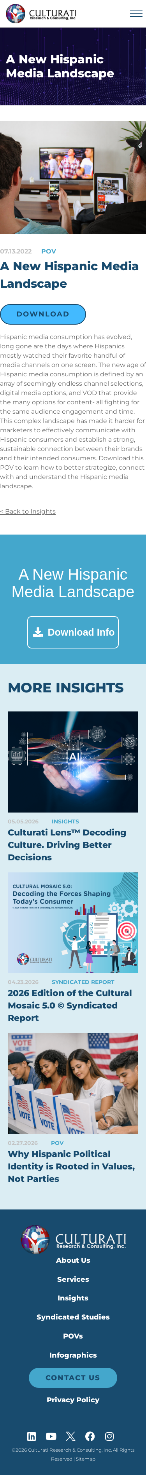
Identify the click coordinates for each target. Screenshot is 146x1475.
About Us (73, 1260)
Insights (73, 1298)
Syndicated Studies (73, 1317)
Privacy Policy (73, 1400)
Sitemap (85, 1459)
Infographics (73, 1355)
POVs (73, 1336)
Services (73, 1279)
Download (43, 314)
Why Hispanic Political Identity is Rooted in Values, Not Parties (71, 1166)
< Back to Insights (28, 511)
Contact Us (73, 1378)
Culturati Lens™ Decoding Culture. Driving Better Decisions (67, 845)
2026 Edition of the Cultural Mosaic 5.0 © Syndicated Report (70, 1005)
